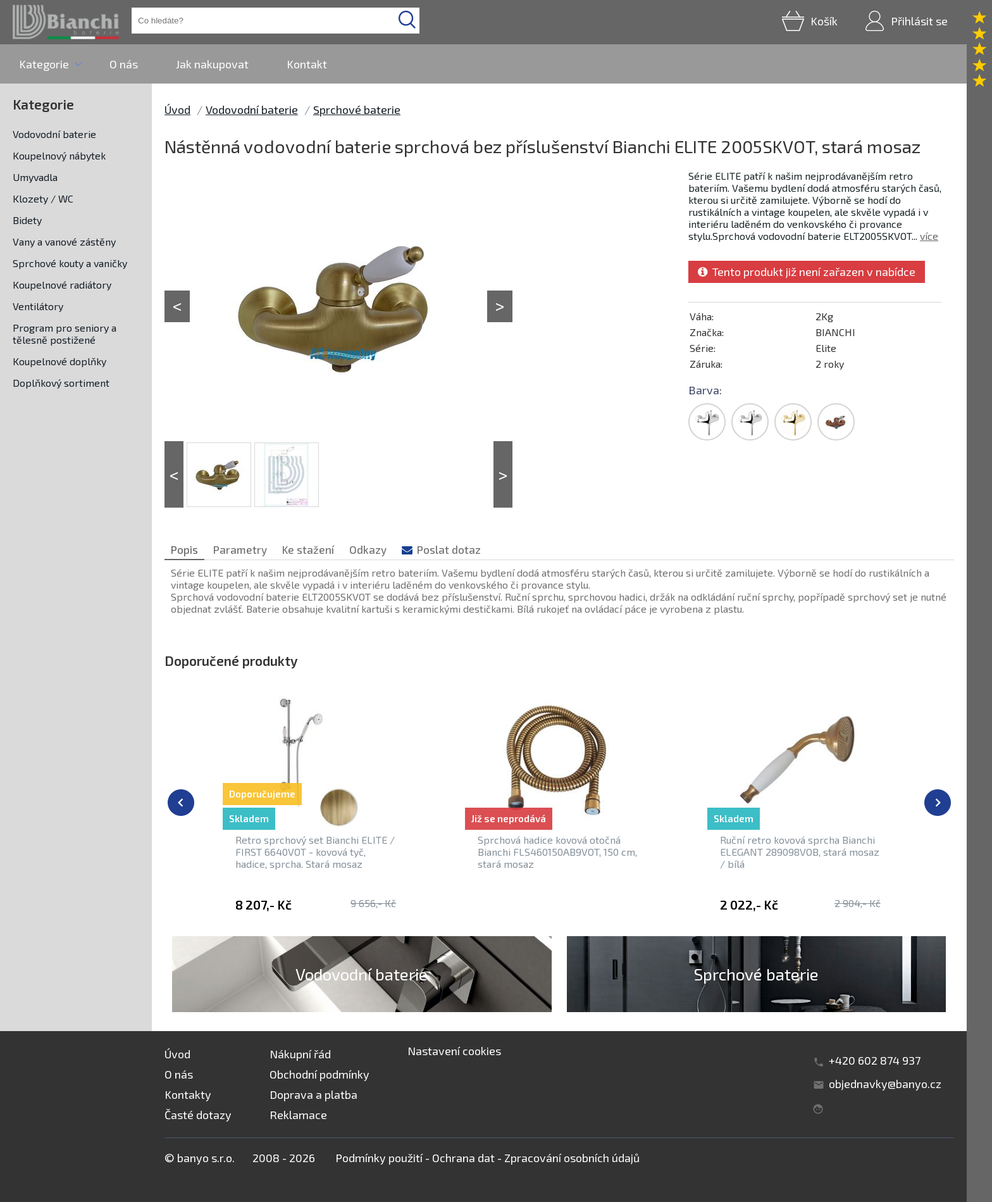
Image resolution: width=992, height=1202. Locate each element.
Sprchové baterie (356, 109)
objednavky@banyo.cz (885, 1084)
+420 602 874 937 (875, 1060)
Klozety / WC (43, 198)
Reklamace (298, 1115)
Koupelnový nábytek (59, 155)
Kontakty (187, 1094)
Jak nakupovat (212, 64)
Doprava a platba (313, 1094)
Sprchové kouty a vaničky (70, 263)
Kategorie (44, 64)
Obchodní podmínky (319, 1074)
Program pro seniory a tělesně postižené (64, 334)
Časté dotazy (198, 1115)
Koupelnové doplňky (59, 361)
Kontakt (307, 64)
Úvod (177, 109)
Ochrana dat (463, 1158)
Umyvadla (35, 177)
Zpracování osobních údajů (572, 1158)
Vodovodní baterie (54, 134)
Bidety (27, 220)
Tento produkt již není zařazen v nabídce (806, 272)
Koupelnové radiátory (62, 285)
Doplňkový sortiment (61, 383)
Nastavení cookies (454, 1051)
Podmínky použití (379, 1158)
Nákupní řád (300, 1054)
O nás (123, 64)
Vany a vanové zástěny (64, 241)
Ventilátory (38, 306)
